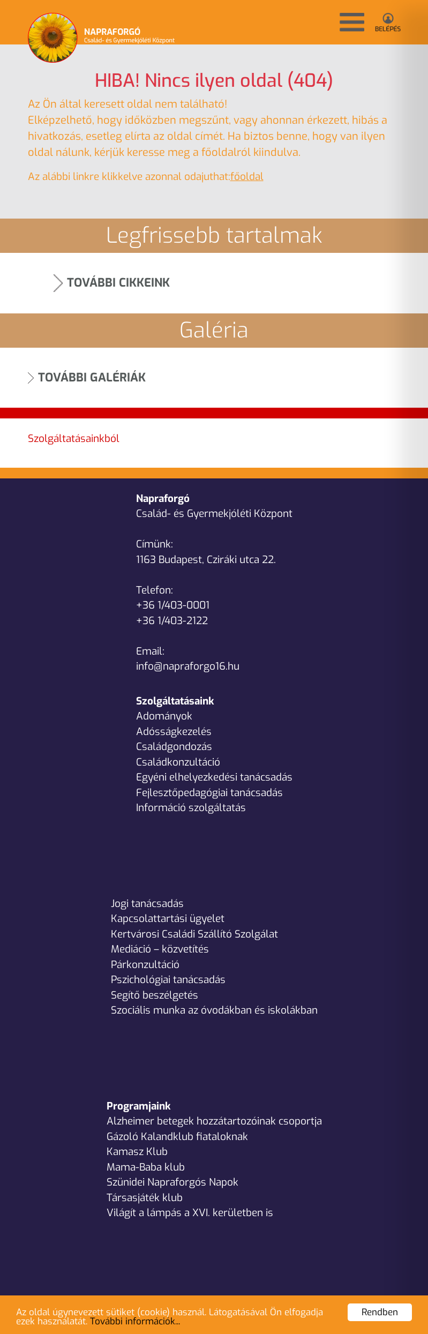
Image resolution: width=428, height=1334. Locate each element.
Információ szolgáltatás (191, 807)
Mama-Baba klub (146, 1167)
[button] (352, 22)
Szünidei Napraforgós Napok (172, 1182)
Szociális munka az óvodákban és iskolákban (214, 1010)
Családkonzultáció (178, 762)
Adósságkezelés (174, 731)
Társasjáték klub (145, 1197)
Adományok (164, 716)
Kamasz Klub (137, 1151)
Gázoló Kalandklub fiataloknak (177, 1136)
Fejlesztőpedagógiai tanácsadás (209, 792)
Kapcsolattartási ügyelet (167, 918)
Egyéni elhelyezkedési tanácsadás (214, 777)
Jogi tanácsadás (147, 903)
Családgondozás (174, 746)
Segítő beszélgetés (154, 995)
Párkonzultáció (145, 964)
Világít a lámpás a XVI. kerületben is (190, 1212)
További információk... (135, 1321)
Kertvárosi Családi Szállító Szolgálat (194, 934)
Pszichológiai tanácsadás (168, 979)
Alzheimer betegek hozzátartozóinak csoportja (214, 1121)
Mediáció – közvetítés (160, 949)
